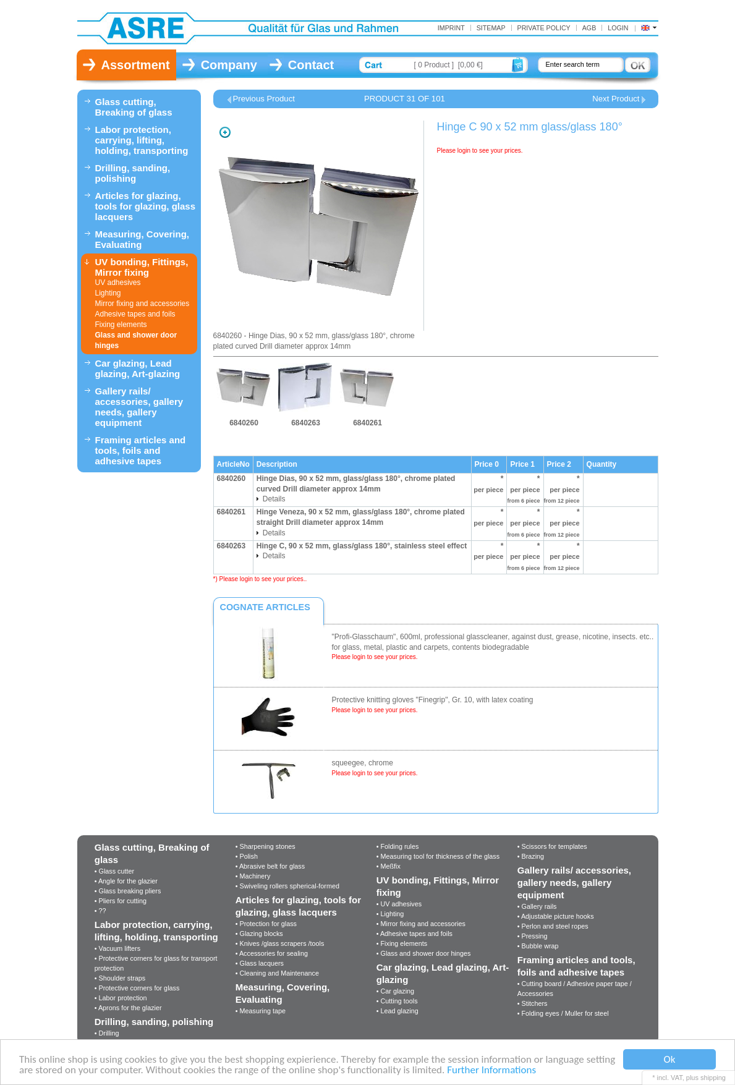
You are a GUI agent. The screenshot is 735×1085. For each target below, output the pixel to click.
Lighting (108, 293)
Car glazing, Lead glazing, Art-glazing (138, 368)
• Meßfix (388, 866)
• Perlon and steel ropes (552, 926)
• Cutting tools (397, 1001)
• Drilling (107, 1033)
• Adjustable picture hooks (555, 916)
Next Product (615, 99)
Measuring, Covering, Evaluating (142, 239)
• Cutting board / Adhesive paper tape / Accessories (574, 988)
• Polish (247, 856)
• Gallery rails (537, 906)
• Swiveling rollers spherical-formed (287, 886)
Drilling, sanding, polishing (133, 173)
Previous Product (264, 99)
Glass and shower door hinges (136, 340)
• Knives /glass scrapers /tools (280, 943)
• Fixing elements (401, 943)
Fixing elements (121, 324)
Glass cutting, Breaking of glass (133, 106)
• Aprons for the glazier (128, 1007)
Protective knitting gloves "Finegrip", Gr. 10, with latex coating (432, 700)
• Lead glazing (397, 1011)
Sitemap (491, 28)
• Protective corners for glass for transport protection (156, 963)
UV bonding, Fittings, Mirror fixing (142, 267)
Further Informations (491, 1070)
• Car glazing (395, 991)
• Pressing (532, 936)
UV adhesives (118, 282)
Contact (311, 65)
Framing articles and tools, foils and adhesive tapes (140, 450)
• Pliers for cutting (121, 900)
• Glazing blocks (259, 933)
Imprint (451, 28)
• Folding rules (397, 846)
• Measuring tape (261, 1011)
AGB (589, 28)
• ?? (100, 910)
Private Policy (544, 28)
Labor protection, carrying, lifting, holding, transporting (142, 140)
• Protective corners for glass (137, 988)
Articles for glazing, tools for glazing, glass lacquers (145, 206)
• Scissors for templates (552, 846)
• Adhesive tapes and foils (414, 933)
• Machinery (253, 876)
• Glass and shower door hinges (423, 953)
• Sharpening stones (265, 846)
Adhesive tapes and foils (135, 314)
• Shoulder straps (120, 978)
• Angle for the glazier (126, 881)
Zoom (225, 132)
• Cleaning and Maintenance (277, 973)
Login (618, 28)
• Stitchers (532, 1003)
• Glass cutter (114, 871)
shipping (713, 1077)
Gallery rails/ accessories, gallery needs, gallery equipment (139, 407)
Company (229, 65)
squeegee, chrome (362, 763)
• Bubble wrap (538, 946)
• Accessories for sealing (272, 953)
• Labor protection (121, 998)
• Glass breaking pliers (128, 891)
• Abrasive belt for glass (270, 866)
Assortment (135, 65)
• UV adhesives (399, 904)
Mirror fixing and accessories (142, 303)
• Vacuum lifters (117, 948)
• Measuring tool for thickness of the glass (437, 856)
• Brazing (530, 856)
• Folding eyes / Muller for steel (563, 1013)
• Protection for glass (266, 923)
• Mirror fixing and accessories (420, 923)
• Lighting (390, 913)
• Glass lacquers (260, 963)
